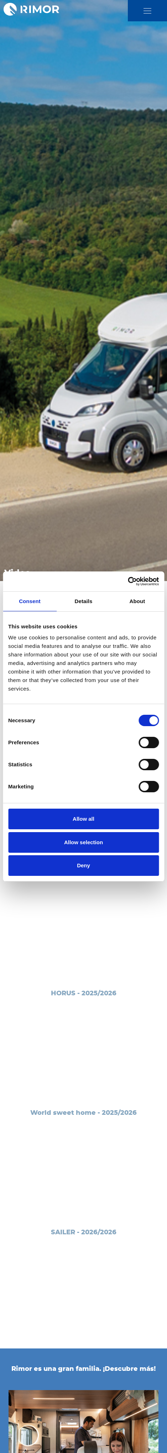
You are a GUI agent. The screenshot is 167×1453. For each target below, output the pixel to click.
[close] (147, 11)
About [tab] (137, 601)
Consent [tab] (30, 601)
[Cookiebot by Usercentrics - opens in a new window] (127, 581)
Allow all (83, 819)
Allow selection (83, 842)
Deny (83, 865)
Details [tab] (84, 601)
